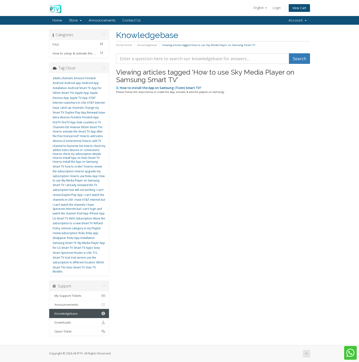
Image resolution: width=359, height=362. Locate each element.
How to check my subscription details (77, 154)
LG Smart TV (60, 218)
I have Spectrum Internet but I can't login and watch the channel (77, 209)
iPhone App (97, 213)
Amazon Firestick (85, 78)
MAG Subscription (80, 218)
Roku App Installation (81, 238)
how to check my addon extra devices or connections (79, 148)
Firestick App (90, 117)
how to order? (74, 166)
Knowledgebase (147, 45)
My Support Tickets (79, 295)
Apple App (82, 93)
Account (297, 20)
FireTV (57, 122)
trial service (78, 257)
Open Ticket (79, 331)
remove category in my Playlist (81, 228)
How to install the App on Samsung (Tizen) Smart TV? (158, 88)
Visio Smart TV (75, 267)
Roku (82, 233)
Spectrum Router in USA (76, 253)
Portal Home (124, 45)
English (260, 7)
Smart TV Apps (83, 248)
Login (276, 7)
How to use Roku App (84, 176)
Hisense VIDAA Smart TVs (86, 127)
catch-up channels (72, 108)
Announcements (102, 20)
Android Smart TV (79, 88)
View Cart (299, 8)
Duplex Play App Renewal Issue (85, 112)
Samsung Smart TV (64, 243)
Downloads (79, 322)
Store (75, 20)
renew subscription (65, 233)
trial (67, 257)
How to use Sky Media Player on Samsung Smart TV (79, 180)
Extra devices (61, 117)
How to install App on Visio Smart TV (76, 158)
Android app (72, 83)
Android (58, 83)
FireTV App (69, 122)
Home (57, 20)
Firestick (76, 117)
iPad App (83, 213)
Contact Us (131, 20)
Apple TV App (79, 98)
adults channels (63, 78)
